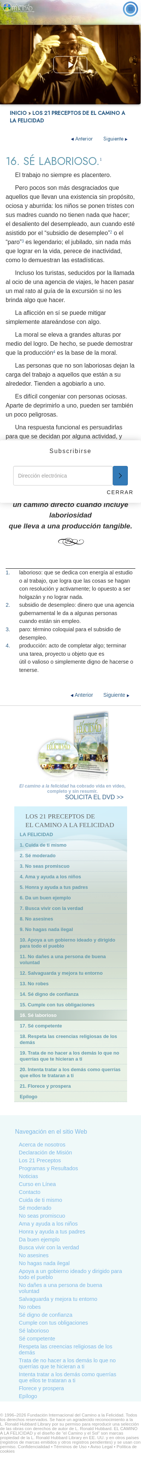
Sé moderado (35, 1208)
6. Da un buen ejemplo (45, 898)
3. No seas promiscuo (45, 866)
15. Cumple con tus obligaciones (57, 1005)
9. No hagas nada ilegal (46, 929)
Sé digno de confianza (45, 1315)
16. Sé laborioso (38, 1015)
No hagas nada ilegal (44, 1263)
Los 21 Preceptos (40, 1160)
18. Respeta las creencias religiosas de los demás (68, 1039)
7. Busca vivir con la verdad (51, 908)
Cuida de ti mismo (40, 1200)
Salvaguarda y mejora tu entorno (58, 1299)
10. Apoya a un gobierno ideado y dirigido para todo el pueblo (67, 943)
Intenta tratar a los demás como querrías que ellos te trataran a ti (67, 1377)
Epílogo (29, 1096)
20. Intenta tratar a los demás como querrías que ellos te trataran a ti (70, 1072)
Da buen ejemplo (39, 1239)
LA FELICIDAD (36, 834)
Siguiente (115, 138)
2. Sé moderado (38, 855)
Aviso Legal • (103, 1446)
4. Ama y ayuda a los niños (50, 876)
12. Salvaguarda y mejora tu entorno (61, 973)
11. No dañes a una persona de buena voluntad (63, 959)
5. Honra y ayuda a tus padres (54, 887)
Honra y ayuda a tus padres (52, 1232)
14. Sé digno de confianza (49, 994)
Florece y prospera (41, 1388)
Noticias (28, 1176)
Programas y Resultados (48, 1168)
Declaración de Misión (45, 1152)
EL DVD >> (94, 797)
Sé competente (37, 1339)
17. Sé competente (41, 1026)
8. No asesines (36, 919)
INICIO (18, 113)
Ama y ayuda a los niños (48, 1224)
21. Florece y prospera (45, 1086)
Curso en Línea (37, 1184)
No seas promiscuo (42, 1216)
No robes (30, 1307)
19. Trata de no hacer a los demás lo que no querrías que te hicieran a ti (70, 1056)
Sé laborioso (34, 1331)
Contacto (30, 1192)
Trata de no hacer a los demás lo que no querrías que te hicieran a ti (67, 1363)
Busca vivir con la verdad (49, 1247)
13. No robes (34, 983)
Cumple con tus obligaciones (53, 1323)
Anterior (82, 138)
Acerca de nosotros (42, 1145)
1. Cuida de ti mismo (43, 845)
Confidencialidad (34, 1446)
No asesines (34, 1255)
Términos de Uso (70, 1446)
